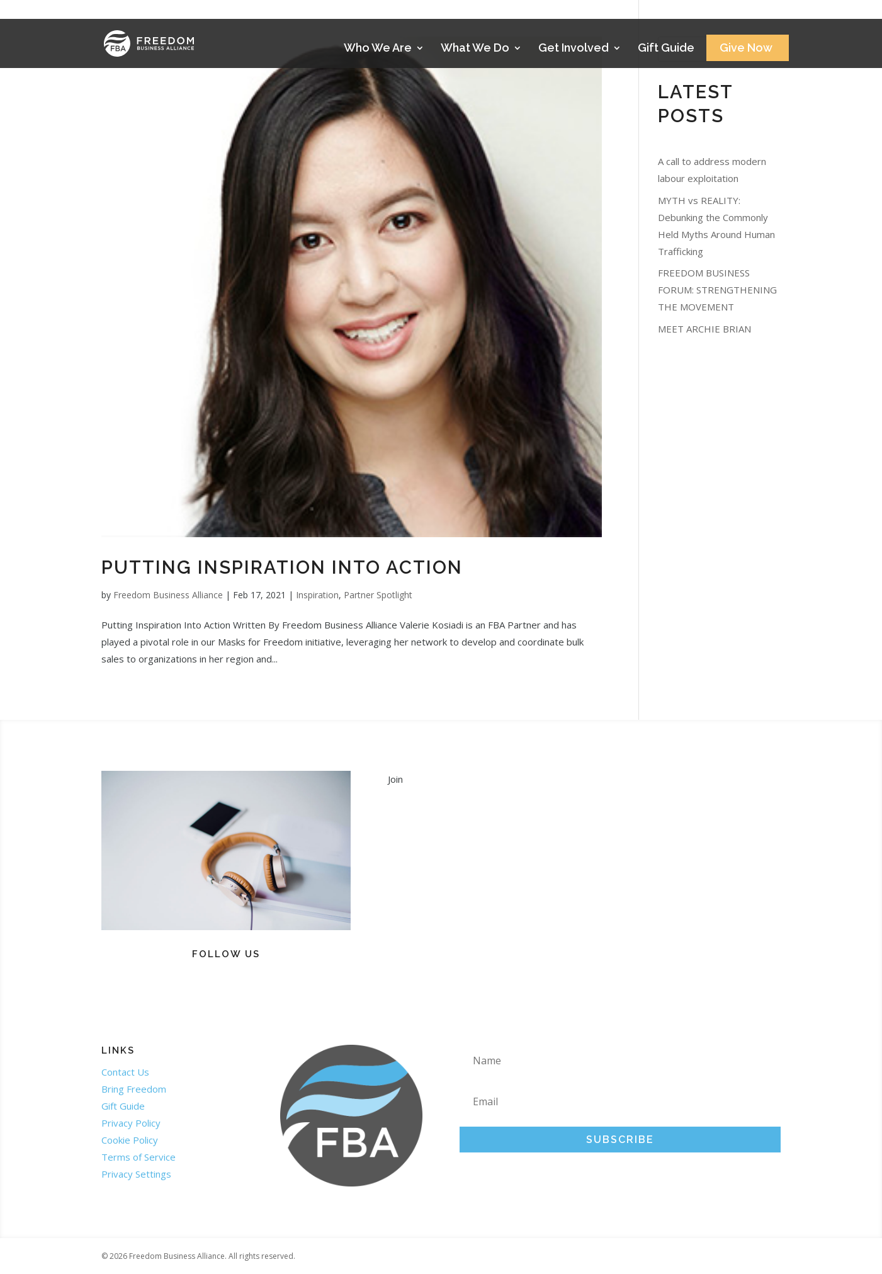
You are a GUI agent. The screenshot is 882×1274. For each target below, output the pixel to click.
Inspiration (317, 595)
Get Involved (573, 48)
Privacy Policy (131, 1123)
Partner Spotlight (378, 595)
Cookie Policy (129, 1140)
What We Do (475, 48)
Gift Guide (666, 48)
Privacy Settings (136, 1174)
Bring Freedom (133, 1089)
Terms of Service (138, 1157)
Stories (745, 14)
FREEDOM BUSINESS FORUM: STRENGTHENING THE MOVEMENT (717, 289)
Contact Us (125, 1072)
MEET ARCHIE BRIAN (704, 328)
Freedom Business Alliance (168, 595)
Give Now (746, 48)
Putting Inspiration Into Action (282, 567)
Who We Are (378, 48)
